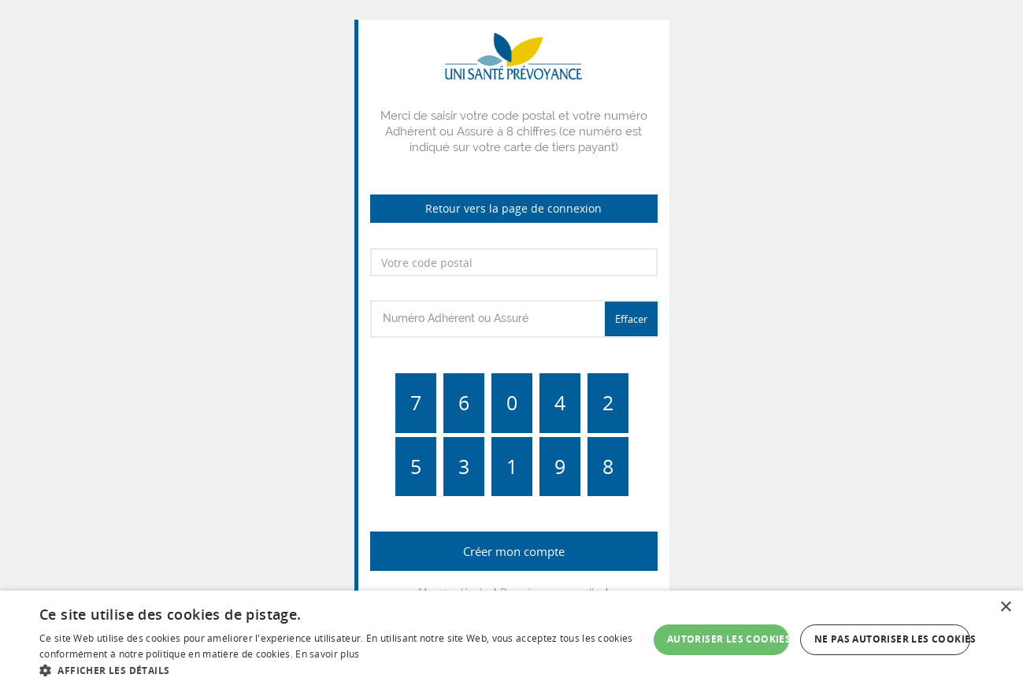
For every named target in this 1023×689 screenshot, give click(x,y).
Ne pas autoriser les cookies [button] (892, 639)
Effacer (631, 319)
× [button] (1005, 607)
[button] (343, 669)
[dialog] (511, 640)
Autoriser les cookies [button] (728, 639)
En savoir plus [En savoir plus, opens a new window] (327, 654)
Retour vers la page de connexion (513, 208)
